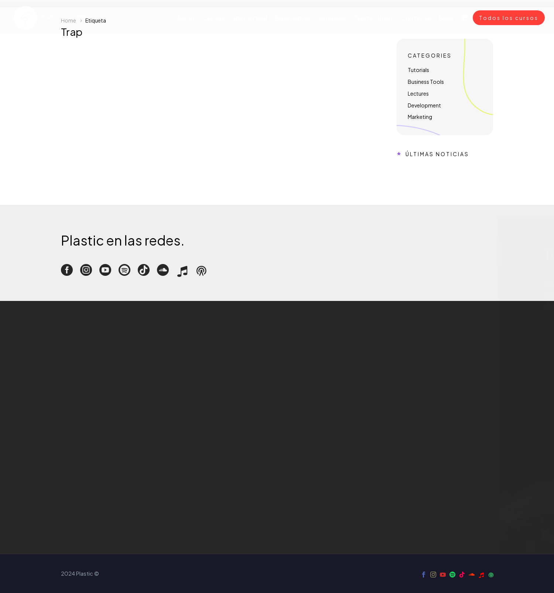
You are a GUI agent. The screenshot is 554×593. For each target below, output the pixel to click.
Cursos (213, 18)
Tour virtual (249, 18)
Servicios (331, 18)
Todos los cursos (508, 17)
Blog (446, 18)
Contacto (415, 18)
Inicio (186, 18)
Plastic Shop (373, 18)
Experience (292, 18)
